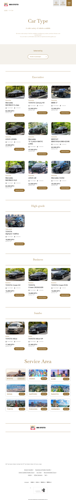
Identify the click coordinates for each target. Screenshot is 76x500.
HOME (5, 10)
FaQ (46, 475)
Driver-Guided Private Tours (27, 472)
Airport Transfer (29, 470)
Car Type (40, 472)
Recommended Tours (50, 472)
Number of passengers (35, 56)
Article (30, 475)
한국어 (37, 482)
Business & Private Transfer (43, 470)
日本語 (32, 482)
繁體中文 (49, 482)
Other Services (38, 475)
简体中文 (43, 482)
